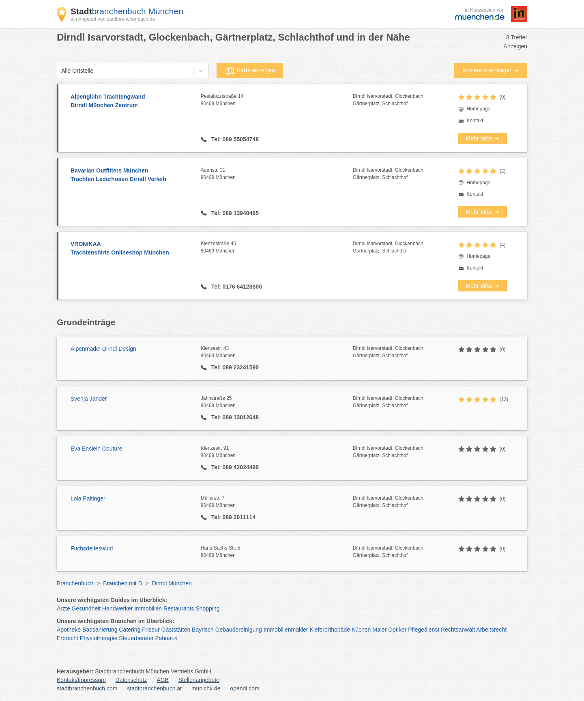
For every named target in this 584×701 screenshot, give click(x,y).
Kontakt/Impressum (81, 680)
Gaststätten (176, 629)
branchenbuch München (127, 11)
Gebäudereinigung (238, 629)
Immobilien (148, 608)
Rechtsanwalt (458, 629)
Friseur (151, 629)
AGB (163, 680)
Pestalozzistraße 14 (277, 100)
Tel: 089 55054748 (234, 139)
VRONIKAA (132, 249)
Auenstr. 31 (277, 174)
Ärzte (63, 608)
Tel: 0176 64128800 (236, 286)
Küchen (361, 629)
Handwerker (117, 608)
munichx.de (206, 688)
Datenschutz (131, 680)
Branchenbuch (75, 583)
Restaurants (178, 608)
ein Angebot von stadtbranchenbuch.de (113, 19)
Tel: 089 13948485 (234, 213)
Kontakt (475, 120)
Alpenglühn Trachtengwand (132, 101)
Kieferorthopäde (329, 629)
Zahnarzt (166, 638)
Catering (129, 629)
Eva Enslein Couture (96, 448)
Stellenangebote (198, 680)
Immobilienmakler (286, 629)
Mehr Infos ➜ (482, 138)
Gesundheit (86, 608)
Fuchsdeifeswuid (92, 548)
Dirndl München (172, 583)
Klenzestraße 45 (277, 248)
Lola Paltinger (88, 498)
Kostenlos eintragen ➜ (490, 70)
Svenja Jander (89, 398)
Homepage (479, 109)
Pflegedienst (423, 629)
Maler (379, 629)
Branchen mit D (122, 583)
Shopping (207, 608)
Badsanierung (99, 629)
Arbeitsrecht (491, 629)
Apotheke (69, 629)
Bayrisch (203, 629)
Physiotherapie (99, 638)
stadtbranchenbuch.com (87, 688)
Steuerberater (136, 638)
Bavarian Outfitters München (132, 175)
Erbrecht (67, 638)
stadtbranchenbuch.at (154, 688)
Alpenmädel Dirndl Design (103, 348)
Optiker (397, 629)
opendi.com (244, 688)
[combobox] (61, 71)
